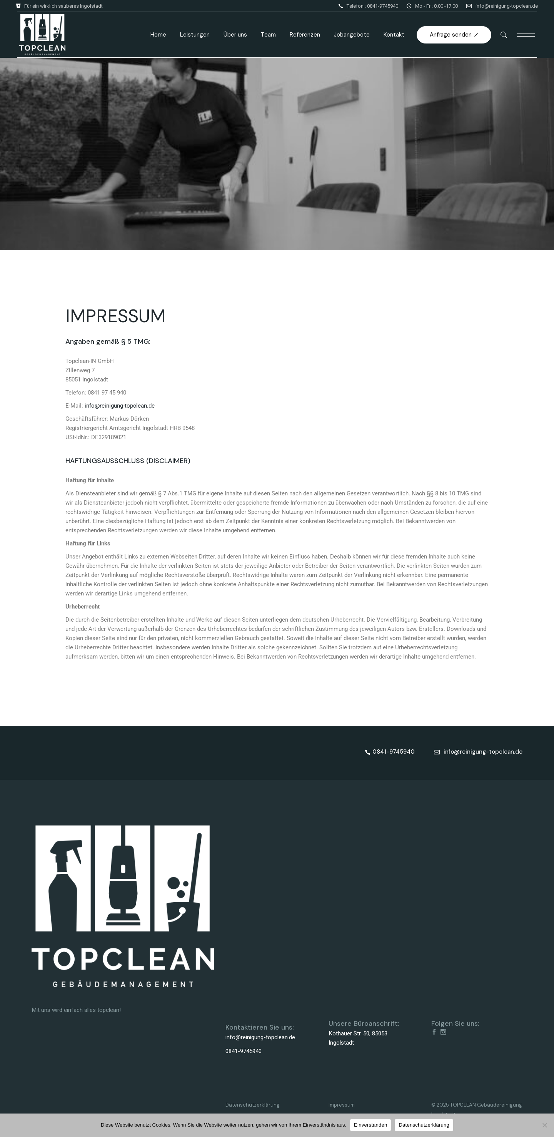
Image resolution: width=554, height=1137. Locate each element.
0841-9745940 (243, 1051)
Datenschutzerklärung (252, 1105)
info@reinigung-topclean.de (507, 6)
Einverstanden (370, 1125)
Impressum (342, 1105)
